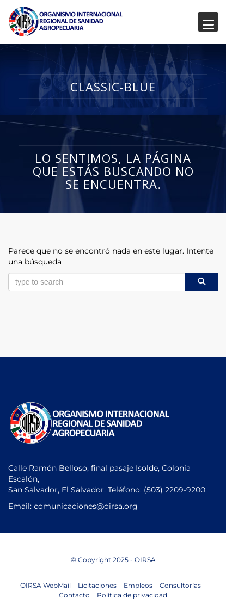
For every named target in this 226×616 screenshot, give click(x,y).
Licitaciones (97, 585)
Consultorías (180, 585)
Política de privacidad (132, 595)
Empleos (138, 585)
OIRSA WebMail (45, 585)
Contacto (74, 595)
